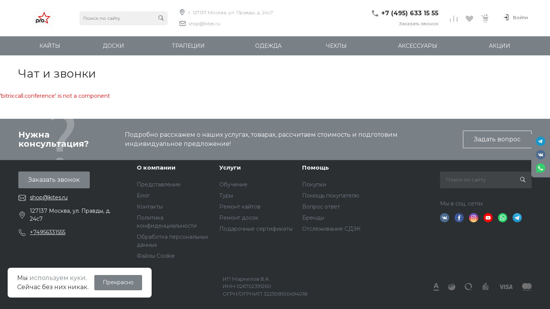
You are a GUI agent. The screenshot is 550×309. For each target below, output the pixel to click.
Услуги (230, 167)
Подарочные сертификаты (256, 228)
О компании (156, 167)
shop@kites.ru (204, 23)
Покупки (314, 184)
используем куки (57, 277)
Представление (159, 184)
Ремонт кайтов (239, 206)
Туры (226, 195)
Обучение (233, 184)
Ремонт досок (239, 217)
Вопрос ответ (321, 206)
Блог (143, 195)
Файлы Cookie (156, 255)
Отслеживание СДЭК (331, 228)
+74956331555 (47, 232)
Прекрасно (118, 282)
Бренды (313, 217)
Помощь (315, 167)
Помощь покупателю (330, 195)
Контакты (150, 206)
